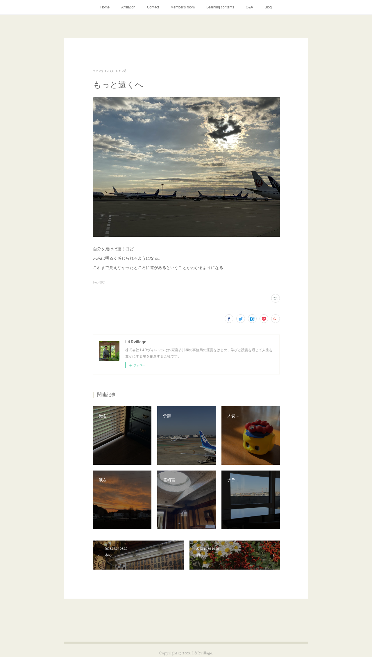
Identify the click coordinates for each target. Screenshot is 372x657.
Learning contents (220, 7)
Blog (268, 7)
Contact (153, 7)
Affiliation (128, 7)
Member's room (183, 7)
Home (105, 7)
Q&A (249, 7)
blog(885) (99, 282)
